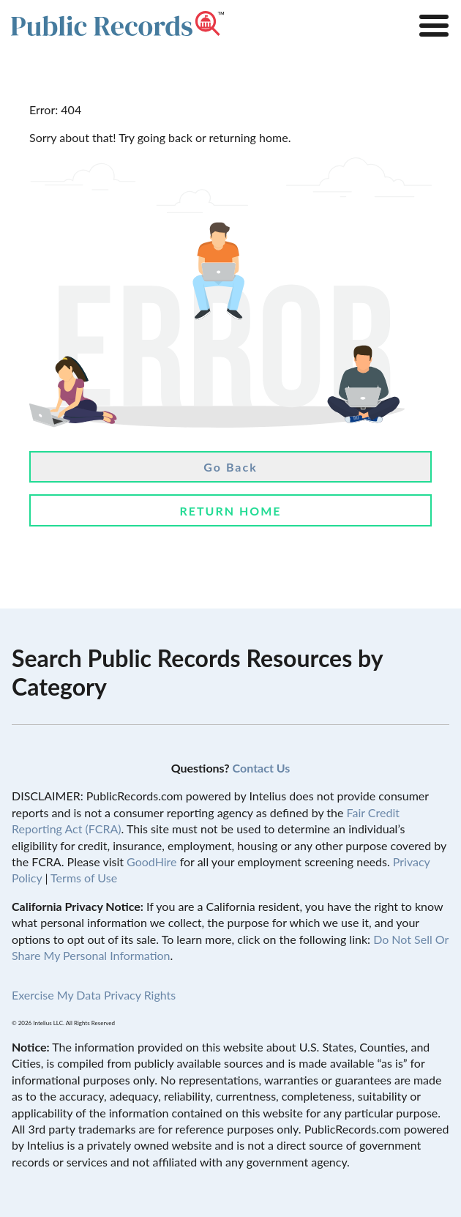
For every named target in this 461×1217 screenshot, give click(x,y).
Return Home (230, 511)
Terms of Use (83, 878)
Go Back (230, 467)
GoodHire (151, 861)
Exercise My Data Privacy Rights (94, 995)
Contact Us (262, 768)
